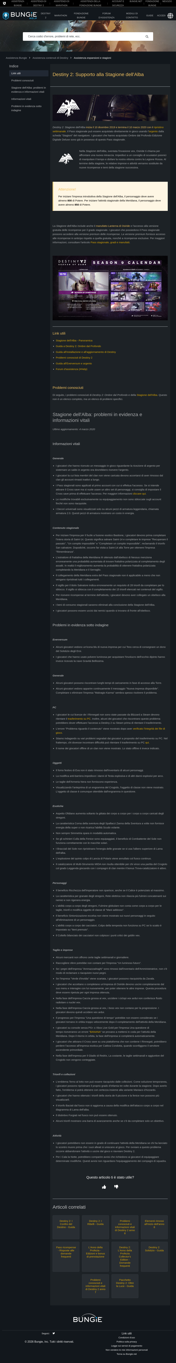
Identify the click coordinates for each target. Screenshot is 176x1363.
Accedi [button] (161, 15)
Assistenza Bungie (16, 57)
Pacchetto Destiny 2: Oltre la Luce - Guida (125, 1282)
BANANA (95, 1031)
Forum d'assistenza (106, 15)
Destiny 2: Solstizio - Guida (154, 1249)
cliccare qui (139, 493)
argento (153, 131)
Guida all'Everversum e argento (74, 363)
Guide (149, 15)
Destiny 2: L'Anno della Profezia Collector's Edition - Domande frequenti (125, 1256)
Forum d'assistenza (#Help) (71, 369)
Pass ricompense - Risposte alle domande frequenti (66, 1252)
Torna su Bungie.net (127, 1354)
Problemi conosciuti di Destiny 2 (74, 357)
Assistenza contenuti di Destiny (50, 57)
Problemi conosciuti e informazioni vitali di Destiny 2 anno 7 (96, 1286)
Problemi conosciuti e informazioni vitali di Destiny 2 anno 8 (125, 1227)
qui (147, 742)
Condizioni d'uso (126, 1337)
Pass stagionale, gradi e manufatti (110, 242)
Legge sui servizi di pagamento (126, 1346)
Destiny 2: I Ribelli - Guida (95, 1222)
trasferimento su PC (79, 718)
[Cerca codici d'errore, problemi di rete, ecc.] (88, 36)
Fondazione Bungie (81, 15)
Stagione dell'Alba (147, 394)
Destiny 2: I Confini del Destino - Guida (66, 1224)
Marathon (60, 15)
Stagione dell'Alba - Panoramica (74, 340)
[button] (104, 1187)
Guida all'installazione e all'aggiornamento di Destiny (86, 351)
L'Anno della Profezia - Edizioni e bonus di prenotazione (95, 1252)
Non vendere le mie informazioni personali (127, 1350)
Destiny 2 (46, 15)
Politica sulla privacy (127, 1341)
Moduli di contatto (132, 15)
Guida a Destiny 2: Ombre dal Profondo (78, 346)
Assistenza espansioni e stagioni (92, 57)
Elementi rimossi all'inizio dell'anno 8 (154, 1224)
